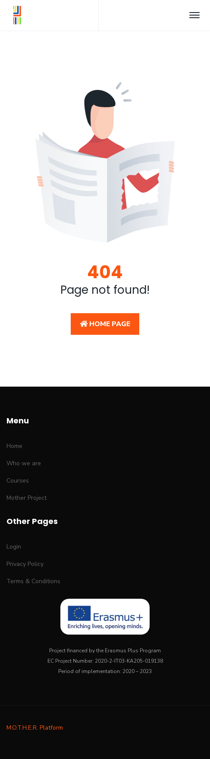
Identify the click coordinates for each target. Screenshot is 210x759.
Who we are (23, 463)
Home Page (105, 324)
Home (14, 446)
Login (13, 547)
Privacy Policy (25, 564)
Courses (17, 480)
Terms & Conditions (33, 581)
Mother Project (26, 498)
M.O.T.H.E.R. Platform (34, 728)
